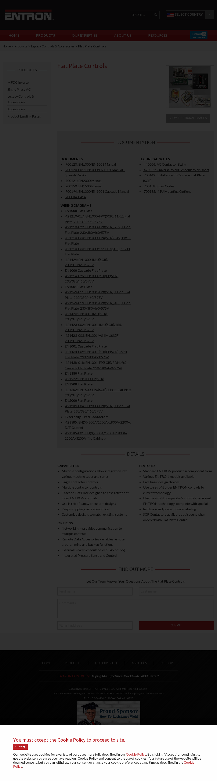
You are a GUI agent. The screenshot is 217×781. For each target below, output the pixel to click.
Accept (20, 746)
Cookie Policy (136, 754)
